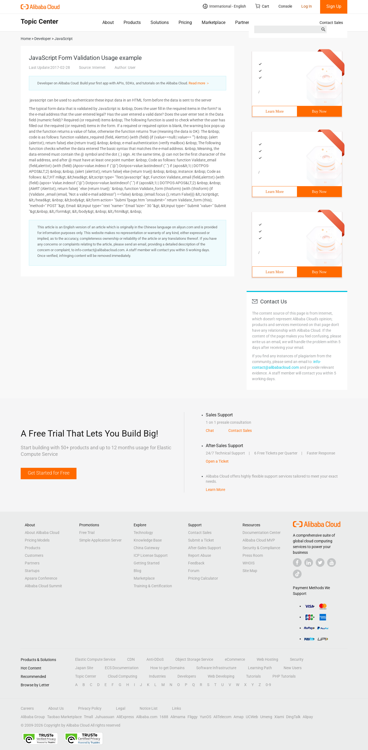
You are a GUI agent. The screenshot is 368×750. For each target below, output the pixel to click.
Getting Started (147, 563)
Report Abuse (199, 555)
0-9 (268, 685)
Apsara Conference (41, 578)
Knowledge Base (148, 540)
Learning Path (260, 668)
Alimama (177, 717)
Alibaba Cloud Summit (43, 586)
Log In (306, 6)
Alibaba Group (33, 717)
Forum (193, 570)
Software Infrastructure (216, 668)
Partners (243, 22)
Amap (239, 717)
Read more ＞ (199, 83)
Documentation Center (262, 532)
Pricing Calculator (203, 578)
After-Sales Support (204, 548)
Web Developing (221, 676)
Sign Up (333, 6)
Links (176, 708)
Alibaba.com (146, 717)
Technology (143, 532)
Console (285, 6)
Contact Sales (331, 22)
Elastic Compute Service (95, 659)
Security (296, 659)
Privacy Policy (90, 708)
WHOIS (248, 563)
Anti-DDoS (155, 659)
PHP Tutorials (284, 676)
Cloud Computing (122, 676)
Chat (210, 430)
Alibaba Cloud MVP (259, 540)
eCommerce (235, 659)
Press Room (253, 555)
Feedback (196, 563)
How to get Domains (167, 668)
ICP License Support (151, 555)
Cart (262, 6)
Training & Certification (153, 586)
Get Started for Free (48, 473)
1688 (164, 717)
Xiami (279, 717)
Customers (34, 555)
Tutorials (253, 676)
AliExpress (125, 717)
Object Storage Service (194, 659)
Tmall (88, 717)
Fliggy (193, 717)
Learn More (275, 111)
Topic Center (85, 676)
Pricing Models (37, 540)
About (108, 22)
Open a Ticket (217, 461)
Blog (137, 570)
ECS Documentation (122, 668)
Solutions (160, 22)
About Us (56, 708)
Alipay (308, 717)
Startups (32, 570)
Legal (120, 708)
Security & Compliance (261, 548)
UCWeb (252, 717)
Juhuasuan (104, 717)
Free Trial (86, 532)
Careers (27, 708)
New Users (293, 668)
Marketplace (213, 22)
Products (132, 22)
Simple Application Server (100, 540)
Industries (157, 676)
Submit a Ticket (201, 540)
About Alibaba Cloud (42, 532)
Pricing (185, 22)
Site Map (250, 570)
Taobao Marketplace (64, 717)
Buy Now (319, 111)
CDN (131, 659)
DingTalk (293, 717)
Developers (186, 676)
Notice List (149, 708)
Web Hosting (267, 659)
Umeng (266, 717)
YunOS (205, 717)
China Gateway (147, 548)
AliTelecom (222, 717)
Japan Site (84, 668)
